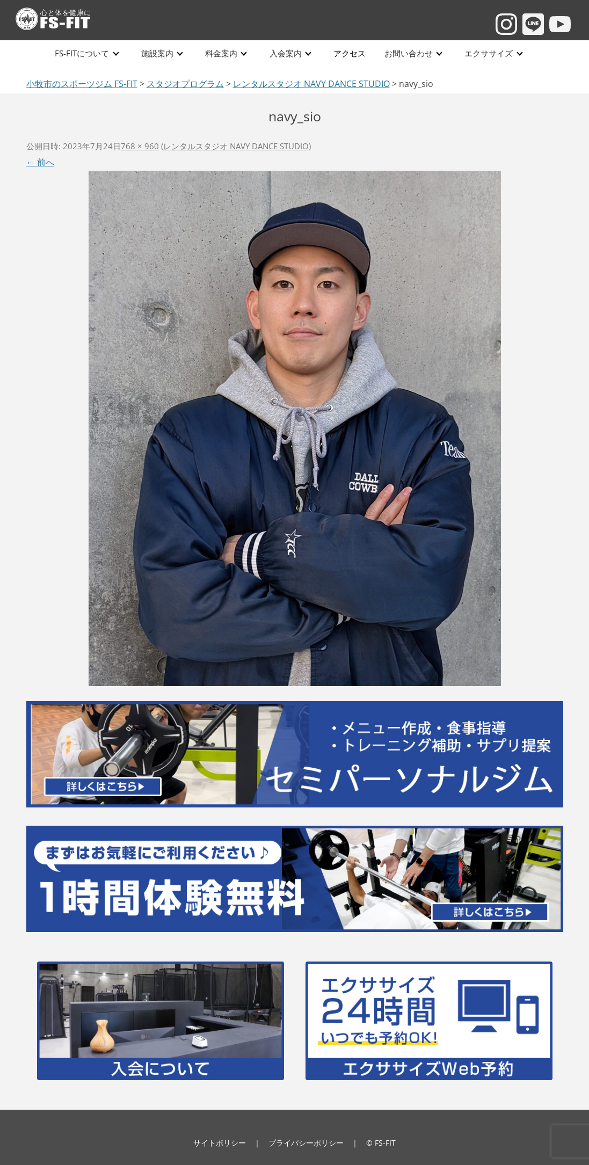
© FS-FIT (381, 1143)
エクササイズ (487, 53)
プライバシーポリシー (306, 1143)
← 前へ (40, 162)
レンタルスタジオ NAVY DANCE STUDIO (236, 146)
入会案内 (285, 53)
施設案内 (157, 53)
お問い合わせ (407, 53)
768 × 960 (140, 146)
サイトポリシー (219, 1143)
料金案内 (221, 53)
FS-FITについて (82, 53)
